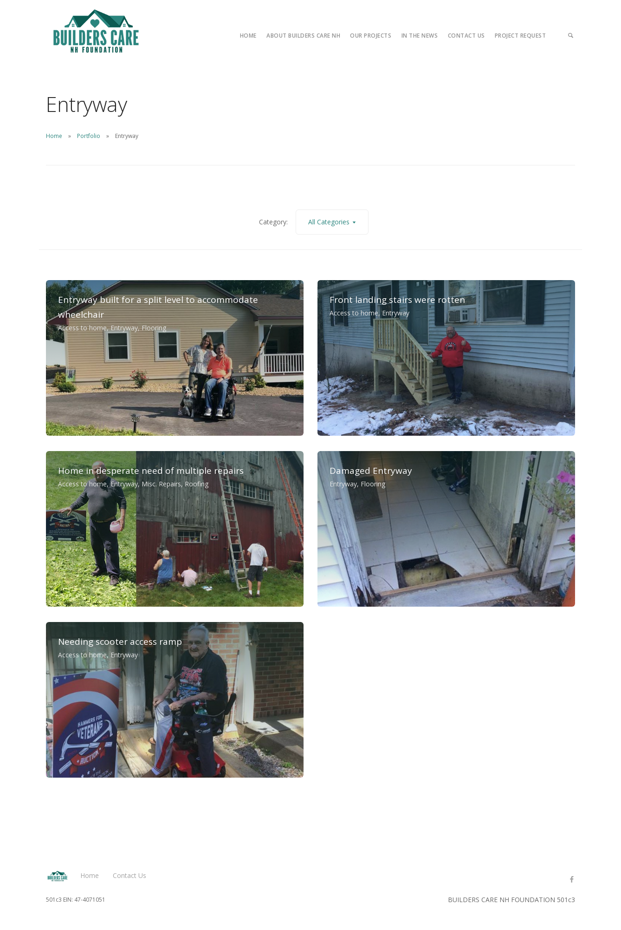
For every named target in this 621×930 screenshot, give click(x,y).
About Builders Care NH (303, 35)
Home (248, 35)
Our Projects (370, 35)
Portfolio (88, 136)
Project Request (520, 35)
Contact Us (466, 35)
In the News (419, 35)
